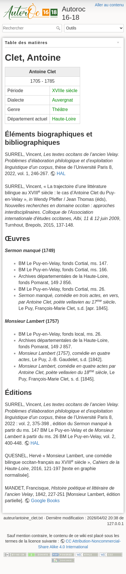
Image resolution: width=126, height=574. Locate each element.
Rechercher (59, 28)
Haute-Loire (64, 118)
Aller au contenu (109, 5)
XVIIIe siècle (65, 90)
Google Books (45, 500)
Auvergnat (62, 100)
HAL (61, 173)
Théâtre (60, 109)
